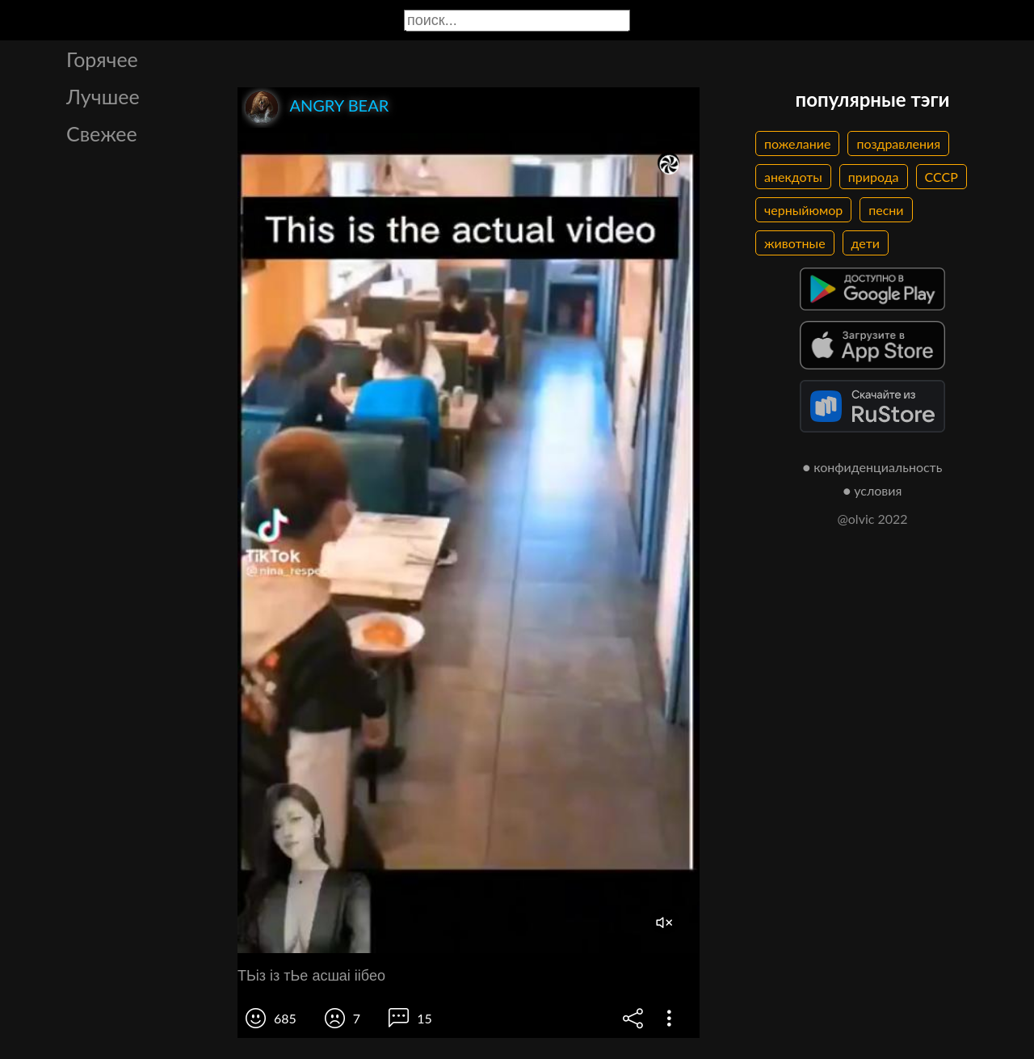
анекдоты (793, 176)
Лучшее (103, 96)
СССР (941, 176)
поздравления (898, 143)
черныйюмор (803, 209)
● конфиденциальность (873, 467)
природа (873, 176)
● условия (872, 490)
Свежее (101, 133)
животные (795, 243)
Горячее (102, 59)
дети (865, 243)
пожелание (797, 143)
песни (885, 209)
